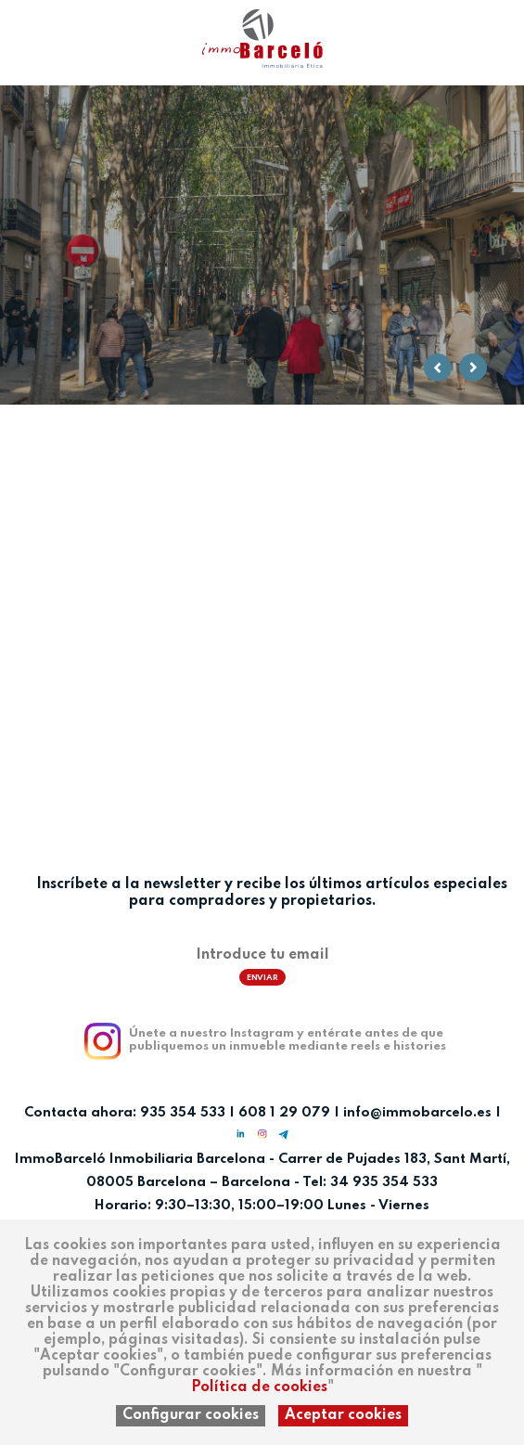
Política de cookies (259, 1387)
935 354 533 (182, 1112)
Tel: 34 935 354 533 (370, 1182)
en (72, 29)
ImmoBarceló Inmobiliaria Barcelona (142, 1159)
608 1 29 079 (284, 1112)
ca (44, 29)
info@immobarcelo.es (417, 1112)
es (16, 29)
